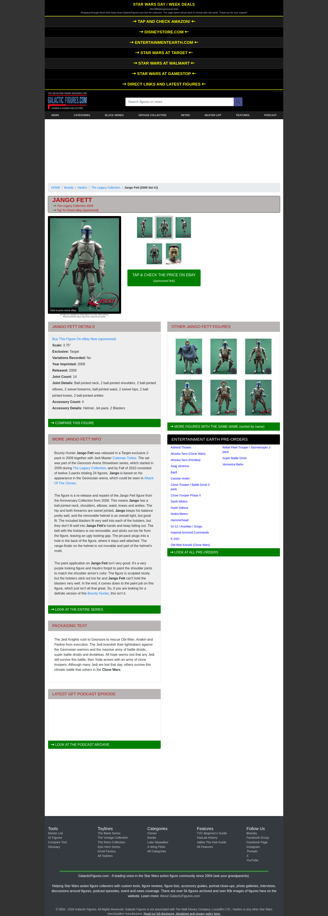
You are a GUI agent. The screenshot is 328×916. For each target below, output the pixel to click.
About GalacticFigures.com (180, 896)
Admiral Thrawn (181, 447)
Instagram (253, 847)
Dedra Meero (179, 514)
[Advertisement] (164, 150)
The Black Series (109, 833)
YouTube (252, 860)
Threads (252, 851)
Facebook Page (257, 842)
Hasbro (82, 187)
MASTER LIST (213, 115)
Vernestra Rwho (233, 464)
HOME (55, 187)
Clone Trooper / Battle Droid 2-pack (190, 487)
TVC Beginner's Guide (212, 833)
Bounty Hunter (98, 593)
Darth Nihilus (179, 501)
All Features (205, 847)
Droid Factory (107, 851)
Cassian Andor (180, 478)
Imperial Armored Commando (190, 532)
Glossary (54, 847)
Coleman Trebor (124, 458)
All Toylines (105, 856)
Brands (68, 187)
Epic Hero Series (109, 847)
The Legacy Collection (105, 187)
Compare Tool (57, 842)
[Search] (238, 101)
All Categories (156, 851)
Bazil (174, 472)
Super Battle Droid (234, 458)
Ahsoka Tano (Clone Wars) (188, 453)
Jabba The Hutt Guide (211, 842)
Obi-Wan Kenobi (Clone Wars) (190, 545)
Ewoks (151, 837)
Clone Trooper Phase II (186, 495)
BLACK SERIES (114, 115)
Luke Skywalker (157, 842)
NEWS (55, 115)
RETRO (185, 115)
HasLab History (207, 837)
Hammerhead (179, 520)
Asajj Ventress (180, 466)
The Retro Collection (111, 842)
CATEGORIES (82, 115)
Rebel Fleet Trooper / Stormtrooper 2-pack (247, 449)
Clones (152, 833)
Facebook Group (257, 837)
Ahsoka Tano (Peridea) (185, 460)
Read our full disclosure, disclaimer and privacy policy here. (182, 913)
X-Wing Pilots (156, 847)
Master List (55, 833)
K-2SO (175, 538)
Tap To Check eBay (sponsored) (78, 210)
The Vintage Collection (113, 837)
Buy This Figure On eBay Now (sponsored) (84, 339)
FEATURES (243, 115)
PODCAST (270, 115)
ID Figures (55, 837)
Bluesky (251, 833)
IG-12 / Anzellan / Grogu (186, 526)
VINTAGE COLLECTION (152, 115)
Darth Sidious (179, 507)
